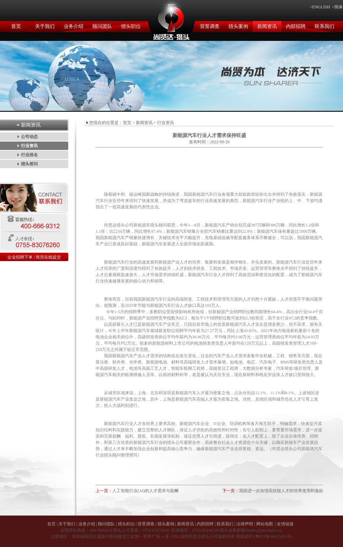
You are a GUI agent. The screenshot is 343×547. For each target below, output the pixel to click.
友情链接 (285, 523)
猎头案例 (238, 26)
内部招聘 (296, 26)
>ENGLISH (320, 7)
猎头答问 (29, 163)
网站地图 (264, 523)
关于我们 (45, 26)
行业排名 (29, 154)
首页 (16, 26)
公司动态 (29, 136)
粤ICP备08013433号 (273, 536)
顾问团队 (102, 26)
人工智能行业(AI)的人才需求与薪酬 (145, 490)
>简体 (337, 7)
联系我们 (324, 26)
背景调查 (209, 26)
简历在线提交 (48, 257)
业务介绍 (73, 26)
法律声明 (244, 523)
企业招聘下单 (20, 257)
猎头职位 (131, 26)
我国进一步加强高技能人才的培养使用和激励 (281, 490)
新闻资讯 (267, 26)
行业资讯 (29, 145)
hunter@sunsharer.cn (263, 530)
